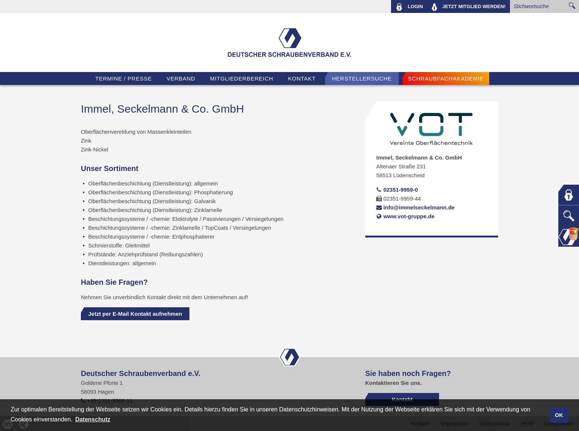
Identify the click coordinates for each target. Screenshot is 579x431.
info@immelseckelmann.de (415, 207)
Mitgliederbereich (241, 78)
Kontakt (302, 78)
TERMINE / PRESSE (123, 78)
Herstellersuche (362, 78)
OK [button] (559, 415)
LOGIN (409, 7)
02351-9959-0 (397, 190)
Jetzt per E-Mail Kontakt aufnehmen (135, 314)
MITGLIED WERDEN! (469, 7)
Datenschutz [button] (92, 419)
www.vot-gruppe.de (405, 216)
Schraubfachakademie (446, 78)
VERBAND (181, 78)
